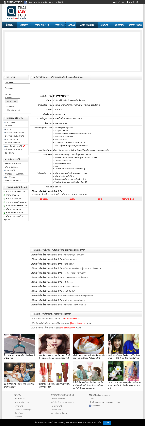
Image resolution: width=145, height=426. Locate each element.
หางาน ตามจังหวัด (12, 143)
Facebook (95, 406)
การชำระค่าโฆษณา (13, 181)
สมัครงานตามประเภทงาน (16, 206)
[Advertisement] (27, 51)
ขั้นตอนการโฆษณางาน (14, 174)
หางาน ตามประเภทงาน (14, 136)
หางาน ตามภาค (11, 139)
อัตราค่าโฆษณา (135, 25)
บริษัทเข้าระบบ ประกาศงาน (63, 402)
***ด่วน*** (81, 323)
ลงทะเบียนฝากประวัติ (15, 146)
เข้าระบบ (71, 25)
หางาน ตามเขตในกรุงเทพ (16, 202)
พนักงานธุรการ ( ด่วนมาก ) (75, 300)
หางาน (8, 129)
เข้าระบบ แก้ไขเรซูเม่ (14, 150)
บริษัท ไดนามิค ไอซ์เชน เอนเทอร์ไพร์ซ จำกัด (49, 323)
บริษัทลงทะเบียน (59, 399)
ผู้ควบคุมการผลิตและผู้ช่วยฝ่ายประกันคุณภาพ (82, 268)
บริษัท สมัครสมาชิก (13, 164)
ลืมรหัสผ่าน (9, 153)
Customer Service (71, 287)
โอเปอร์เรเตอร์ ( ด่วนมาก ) (75, 273)
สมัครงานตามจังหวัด (14, 213)
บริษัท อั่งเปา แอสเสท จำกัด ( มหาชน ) (47, 319)
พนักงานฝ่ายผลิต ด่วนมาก (75, 305)
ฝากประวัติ (59, 25)
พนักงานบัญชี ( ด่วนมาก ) (74, 255)
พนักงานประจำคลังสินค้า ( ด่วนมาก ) (79, 296)
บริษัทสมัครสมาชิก (13, 110)
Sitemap (18, 417)
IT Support (68, 282)
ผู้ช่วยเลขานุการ (70, 259)
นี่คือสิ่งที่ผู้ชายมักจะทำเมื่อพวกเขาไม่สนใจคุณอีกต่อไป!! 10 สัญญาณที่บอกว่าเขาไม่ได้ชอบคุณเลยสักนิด (89, 385)
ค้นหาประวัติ (10, 170)
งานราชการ (23, 25)
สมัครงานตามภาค (13, 209)
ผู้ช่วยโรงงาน (68, 328)
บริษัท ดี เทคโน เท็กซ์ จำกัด (42, 328)
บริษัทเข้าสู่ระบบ (11, 167)
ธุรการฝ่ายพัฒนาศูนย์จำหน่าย (76, 277)
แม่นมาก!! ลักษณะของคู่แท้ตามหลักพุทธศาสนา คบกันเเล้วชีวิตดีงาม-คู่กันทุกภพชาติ (124, 385)
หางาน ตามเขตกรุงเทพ (14, 132)
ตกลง (107, 423)
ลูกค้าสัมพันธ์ (69, 291)
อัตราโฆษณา (10, 177)
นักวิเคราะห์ (69, 264)
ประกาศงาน (119, 25)
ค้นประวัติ (104, 25)
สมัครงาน (9, 126)
